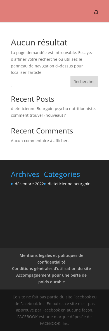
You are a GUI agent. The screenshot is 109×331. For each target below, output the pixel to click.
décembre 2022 (29, 183)
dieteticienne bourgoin (69, 183)
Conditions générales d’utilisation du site (51, 268)
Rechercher (84, 81)
